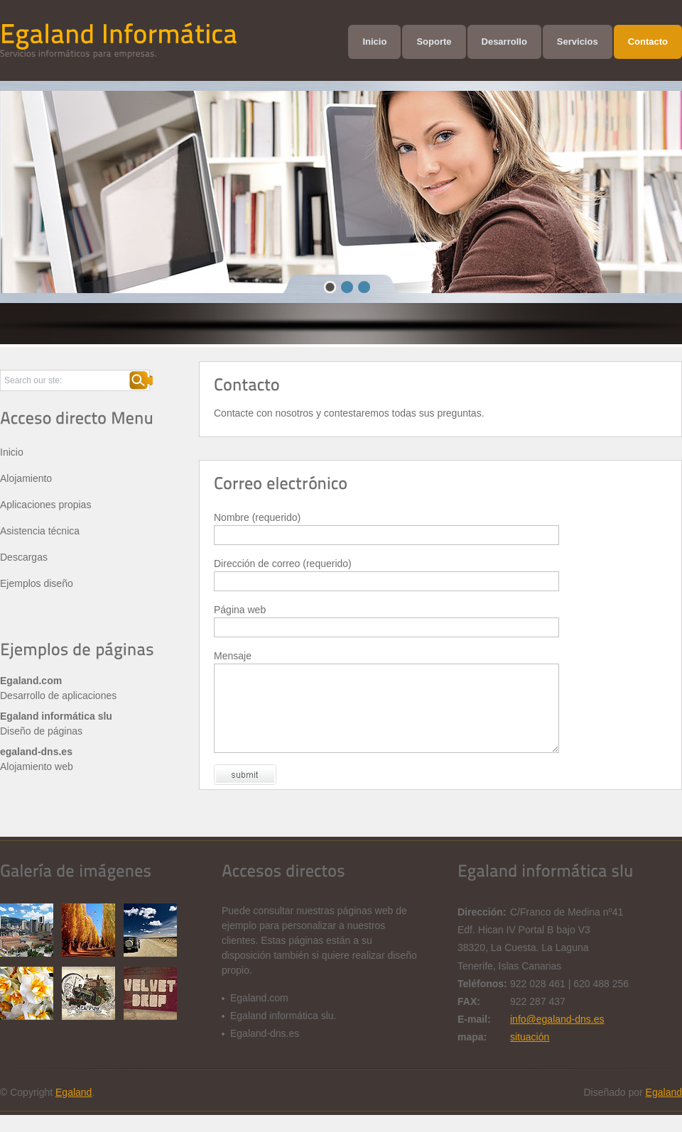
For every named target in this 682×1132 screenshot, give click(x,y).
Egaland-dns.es (264, 1050)
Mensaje (232, 655)
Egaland (73, 1109)
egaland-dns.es (36, 751)
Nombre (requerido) (257, 517)
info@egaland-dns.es (557, 1036)
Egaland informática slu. (283, 1032)
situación (529, 1054)
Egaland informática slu (56, 716)
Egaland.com (31, 680)
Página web (240, 609)
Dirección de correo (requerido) (283, 563)
